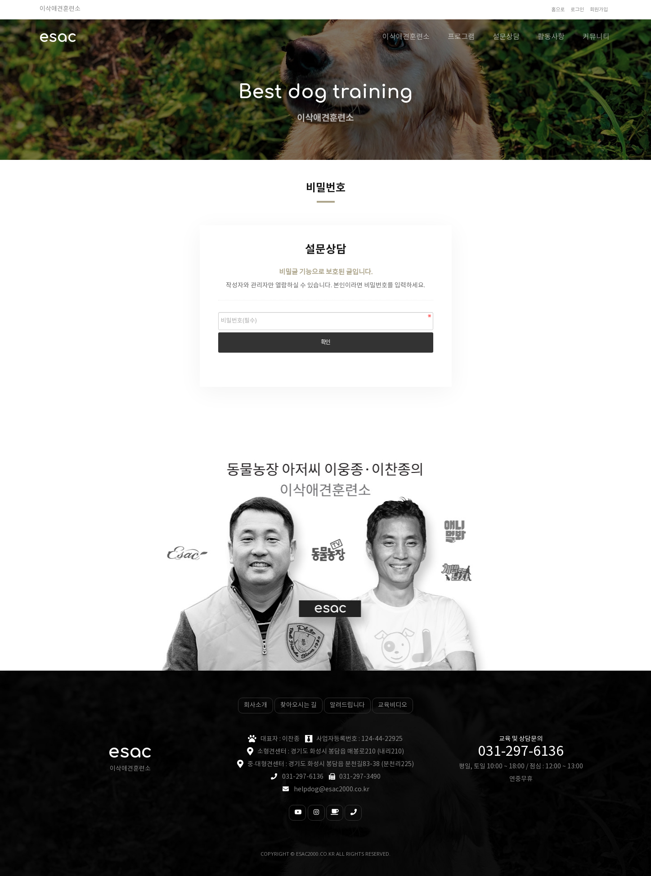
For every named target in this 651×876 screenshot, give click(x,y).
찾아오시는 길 (298, 705)
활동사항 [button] (551, 37)
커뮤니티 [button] (596, 37)
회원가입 (599, 10)
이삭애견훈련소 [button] (406, 37)
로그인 (577, 10)
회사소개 (255, 705)
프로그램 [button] (461, 37)
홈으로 (558, 10)
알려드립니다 (347, 705)
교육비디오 (392, 705)
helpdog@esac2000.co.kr (331, 789)
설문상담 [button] (506, 37)
